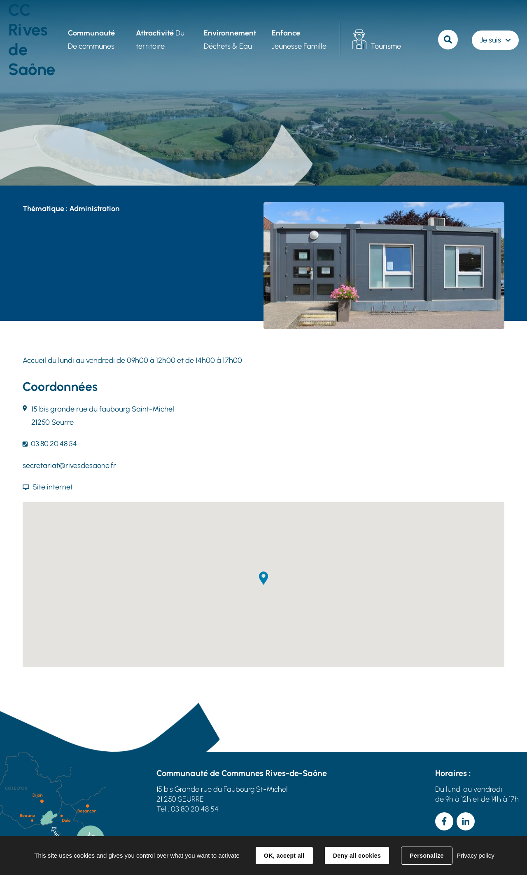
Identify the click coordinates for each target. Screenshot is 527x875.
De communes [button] (91, 39)
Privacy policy (475, 855)
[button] (263, 578)
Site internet (53, 487)
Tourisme (386, 46)
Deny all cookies (357, 855)
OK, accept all (284, 855)
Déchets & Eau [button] (230, 39)
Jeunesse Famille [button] (299, 39)
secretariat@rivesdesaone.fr (69, 465)
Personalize (426, 855)
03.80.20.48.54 (54, 443)
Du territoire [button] (160, 39)
